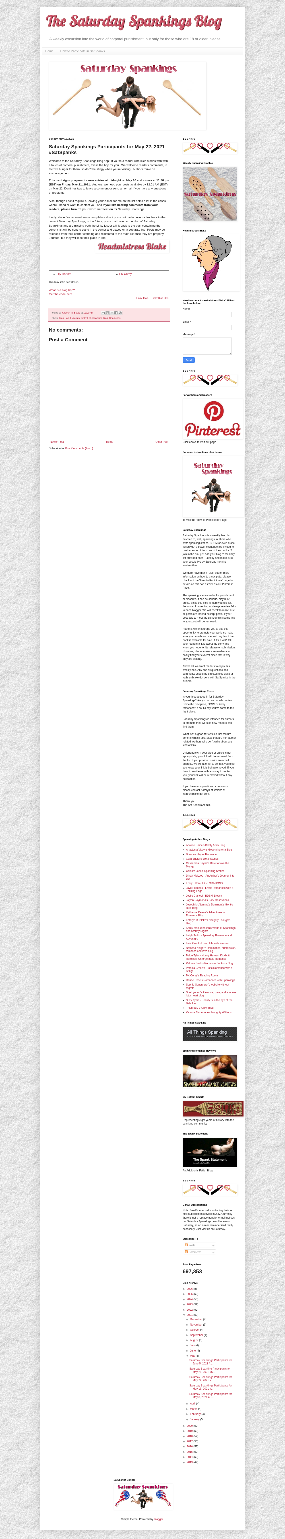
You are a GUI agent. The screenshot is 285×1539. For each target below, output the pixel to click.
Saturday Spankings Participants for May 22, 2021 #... (210, 1379)
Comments (193, 1252)
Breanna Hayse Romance (201, 854)
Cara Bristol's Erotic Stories (202, 858)
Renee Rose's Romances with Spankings (210, 980)
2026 (190, 1288)
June (193, 1350)
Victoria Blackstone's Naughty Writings (209, 1012)
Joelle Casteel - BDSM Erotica (204, 895)
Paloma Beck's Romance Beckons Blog (209, 963)
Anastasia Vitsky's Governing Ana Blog (209, 849)
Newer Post (57, 441)
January (195, 1419)
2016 (190, 1446)
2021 (190, 1314)
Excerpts (75, 318)
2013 (190, 1462)
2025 (190, 1294)
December (196, 1319)
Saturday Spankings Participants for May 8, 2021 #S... (210, 1395)
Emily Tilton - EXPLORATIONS (204, 883)
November (196, 1324)
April (193, 1403)
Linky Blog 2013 (160, 298)
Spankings (114, 318)
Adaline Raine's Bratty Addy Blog (205, 845)
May (193, 1355)
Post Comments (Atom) (79, 448)
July (193, 1345)
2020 (190, 1425)
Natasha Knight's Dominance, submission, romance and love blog (211, 949)
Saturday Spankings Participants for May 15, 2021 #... (210, 1387)
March (194, 1408)
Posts (190, 1245)
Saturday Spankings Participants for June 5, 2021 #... (210, 1362)
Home (49, 51)
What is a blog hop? (62, 290)
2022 (190, 1309)
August (194, 1340)
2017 (190, 1441)
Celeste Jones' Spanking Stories (205, 871)
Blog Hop (64, 318)
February (195, 1414)
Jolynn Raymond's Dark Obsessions (207, 900)
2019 (190, 1430)
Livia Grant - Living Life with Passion (207, 943)
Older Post (161, 441)
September (197, 1335)
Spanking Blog (100, 318)
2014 (190, 1457)
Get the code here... (62, 294)
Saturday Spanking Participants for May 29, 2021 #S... (210, 1370)
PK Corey (125, 274)
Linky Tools (142, 298)
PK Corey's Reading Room (202, 975)
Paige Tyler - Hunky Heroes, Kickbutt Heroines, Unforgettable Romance (208, 957)
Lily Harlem (64, 274)
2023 (190, 1304)
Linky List (86, 318)
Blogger (158, 1519)
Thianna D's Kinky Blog (200, 1007)
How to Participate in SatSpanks (82, 51)
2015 (190, 1451)
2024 (190, 1299)
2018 (190, 1436)
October (195, 1329)
